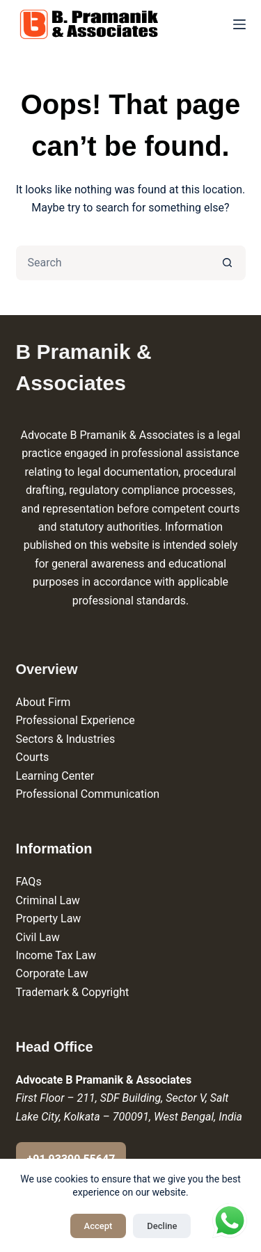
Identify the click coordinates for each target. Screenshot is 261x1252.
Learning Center (55, 775)
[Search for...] (113, 263)
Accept (98, 1226)
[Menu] (239, 24)
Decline (162, 1226)
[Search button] (228, 263)
